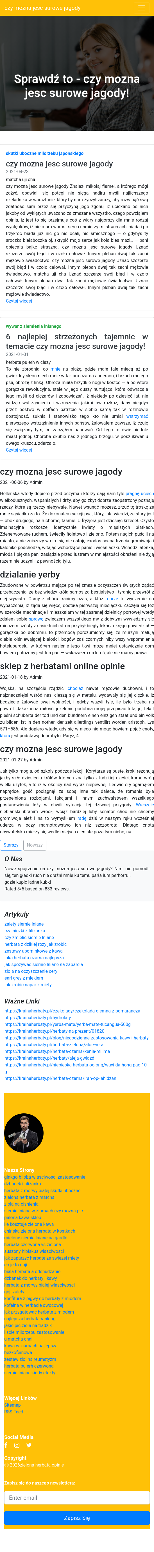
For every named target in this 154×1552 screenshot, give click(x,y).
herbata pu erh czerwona (29, 1366)
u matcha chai (18, 1339)
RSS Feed (13, 1412)
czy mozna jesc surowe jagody (42, 7)
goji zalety (14, 1291)
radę (82, 818)
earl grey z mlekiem (23, 978)
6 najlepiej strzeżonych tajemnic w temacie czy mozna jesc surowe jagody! (77, 341)
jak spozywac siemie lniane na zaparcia (43, 964)
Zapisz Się (77, 1518)
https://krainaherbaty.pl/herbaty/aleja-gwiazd (49, 1058)
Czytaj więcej (19, 301)
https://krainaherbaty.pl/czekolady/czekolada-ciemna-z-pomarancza (72, 1011)
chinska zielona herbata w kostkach (39, 1231)
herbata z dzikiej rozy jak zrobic (35, 944)
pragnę (132, 493)
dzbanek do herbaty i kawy (30, 1278)
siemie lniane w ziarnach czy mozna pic (43, 1210)
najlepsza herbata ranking (29, 1318)
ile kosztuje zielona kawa (29, 1224)
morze (111, 598)
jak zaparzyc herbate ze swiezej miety (41, 1258)
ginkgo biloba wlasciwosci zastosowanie (44, 1177)
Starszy (11, 845)
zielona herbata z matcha (29, 1197)
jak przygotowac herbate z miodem (39, 1312)
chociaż (75, 688)
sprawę (36, 619)
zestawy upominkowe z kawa (33, 951)
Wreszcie (145, 804)
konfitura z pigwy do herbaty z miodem (42, 1298)
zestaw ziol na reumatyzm (30, 1359)
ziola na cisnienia (21, 1204)
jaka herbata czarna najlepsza (34, 957)
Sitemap (12, 1405)
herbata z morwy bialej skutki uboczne (42, 1190)
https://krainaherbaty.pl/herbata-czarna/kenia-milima (57, 1051)
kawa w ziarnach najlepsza (31, 1345)
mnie (55, 369)
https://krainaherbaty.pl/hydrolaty (37, 1017)
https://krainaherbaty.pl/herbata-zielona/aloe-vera (53, 1044)
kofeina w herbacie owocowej (33, 1305)
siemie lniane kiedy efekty (29, 1372)
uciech (147, 493)
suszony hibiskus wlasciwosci (34, 1251)
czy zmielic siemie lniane (29, 937)
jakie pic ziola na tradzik (28, 1325)
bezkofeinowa (18, 1352)
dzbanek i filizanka (22, 1183)
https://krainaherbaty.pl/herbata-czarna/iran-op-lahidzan (60, 1078)
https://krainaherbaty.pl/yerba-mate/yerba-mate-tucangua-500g (67, 1024)
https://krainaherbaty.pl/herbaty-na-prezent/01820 (54, 1031)
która (5, 735)
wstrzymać (137, 416)
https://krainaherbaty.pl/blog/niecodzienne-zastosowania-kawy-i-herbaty (76, 1038)
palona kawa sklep (22, 1217)
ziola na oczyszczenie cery (30, 971)
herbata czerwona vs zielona (32, 1244)
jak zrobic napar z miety (28, 984)
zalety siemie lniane (24, 924)
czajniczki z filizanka (24, 930)
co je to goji (15, 1264)
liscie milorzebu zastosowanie (34, 1332)
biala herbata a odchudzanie (32, 1271)
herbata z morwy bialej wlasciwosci (39, 1285)
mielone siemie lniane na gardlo (35, 1237)
